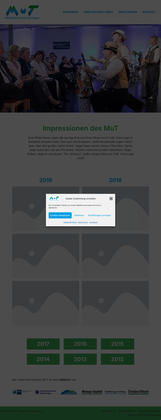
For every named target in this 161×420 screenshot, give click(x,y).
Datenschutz (83, 222)
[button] (111, 198)
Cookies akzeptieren (60, 215)
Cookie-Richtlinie (70, 222)
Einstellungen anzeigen (99, 215)
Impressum (93, 222)
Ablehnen (79, 215)
